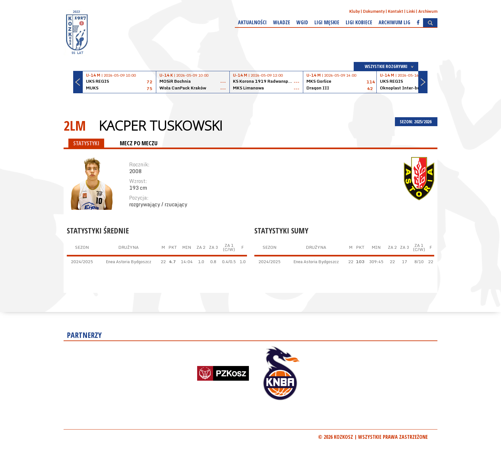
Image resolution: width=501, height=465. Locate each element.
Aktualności (252, 22)
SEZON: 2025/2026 (416, 121)
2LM (75, 125)
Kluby (354, 11)
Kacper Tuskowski (160, 125)
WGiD (302, 22)
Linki (410, 11)
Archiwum (427, 11)
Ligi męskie (326, 22)
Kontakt (395, 11)
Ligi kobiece (359, 22)
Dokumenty (374, 11)
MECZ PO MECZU (139, 143)
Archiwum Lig (394, 22)
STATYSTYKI (86, 143)
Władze (281, 22)
